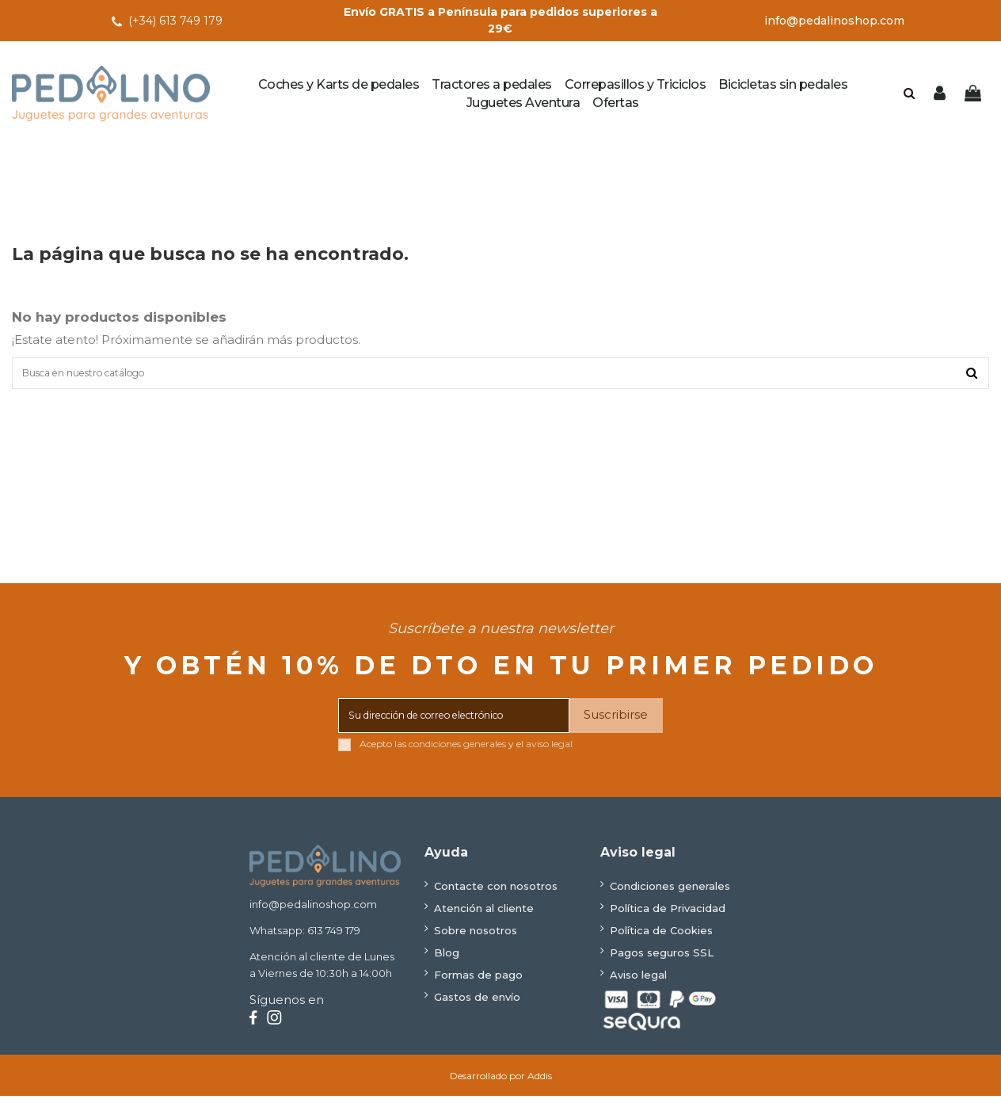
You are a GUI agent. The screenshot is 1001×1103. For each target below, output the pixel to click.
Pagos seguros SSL (662, 959)
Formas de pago (478, 981)
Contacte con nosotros (496, 893)
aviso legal (549, 751)
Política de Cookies (661, 937)
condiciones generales (457, 751)
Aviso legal (638, 981)
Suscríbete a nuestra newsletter (501, 635)
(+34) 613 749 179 (175, 20)
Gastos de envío (477, 1004)
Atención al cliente (484, 915)
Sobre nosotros (475, 937)
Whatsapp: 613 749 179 (304, 937)
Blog (446, 959)
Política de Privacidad (667, 915)
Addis (539, 1083)
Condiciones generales (670, 893)
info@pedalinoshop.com (834, 20)
